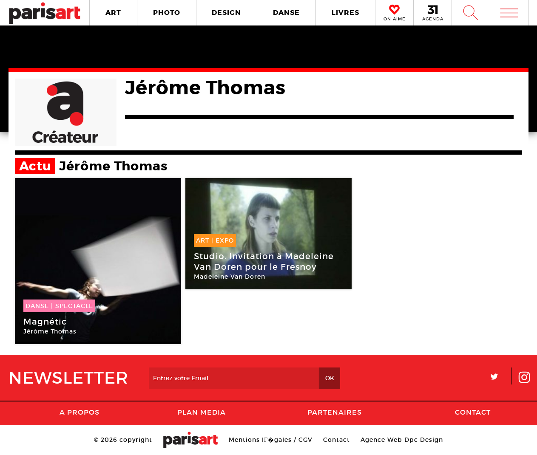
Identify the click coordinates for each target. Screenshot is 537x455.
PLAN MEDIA (201, 412)
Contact (473, 412)
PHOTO (166, 12)
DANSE (286, 12)
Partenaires (334, 412)
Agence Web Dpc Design (402, 440)
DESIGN (226, 12)
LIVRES (345, 12)
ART (113, 12)
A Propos (79, 412)
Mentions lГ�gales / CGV (271, 440)
